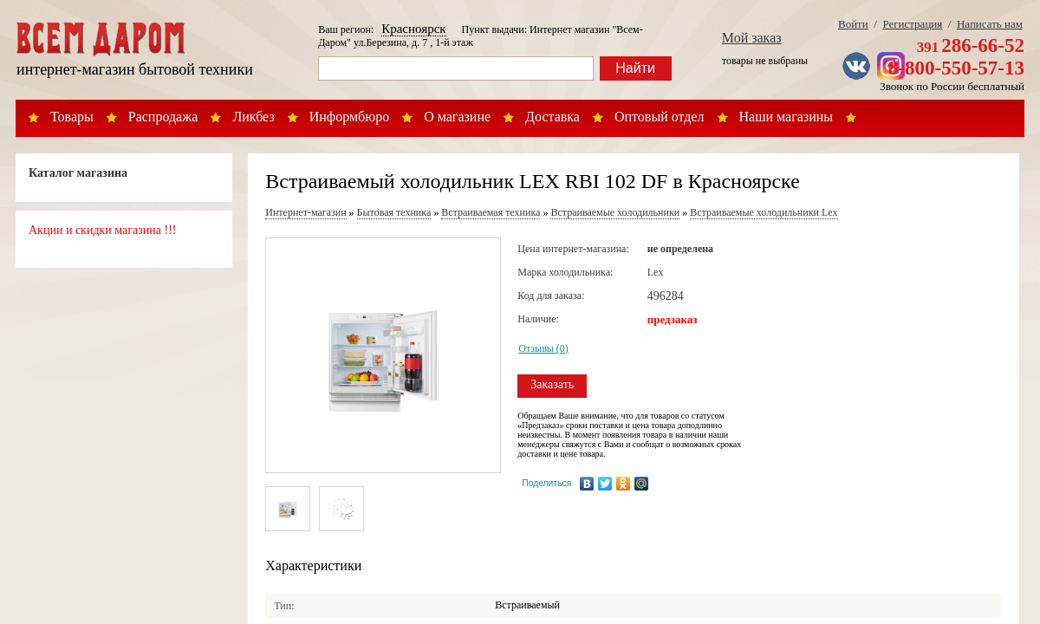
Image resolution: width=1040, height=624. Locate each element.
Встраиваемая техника (490, 212)
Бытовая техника (394, 212)
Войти (853, 23)
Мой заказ (752, 37)
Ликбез (253, 116)
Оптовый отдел (659, 116)
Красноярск (413, 29)
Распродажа (163, 116)
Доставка (552, 116)
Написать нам (990, 23)
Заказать (552, 384)
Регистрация (912, 23)
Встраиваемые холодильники (614, 212)
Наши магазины (786, 116)
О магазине (457, 116)
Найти (635, 68)
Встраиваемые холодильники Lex (763, 212)
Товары (72, 116)
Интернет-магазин (305, 212)
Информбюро (349, 116)
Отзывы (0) (543, 348)
